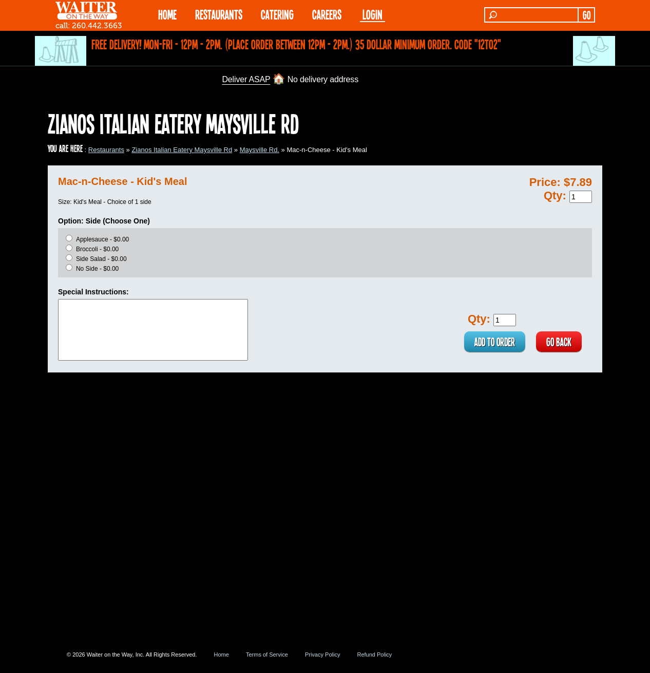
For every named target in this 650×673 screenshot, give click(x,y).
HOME (167, 14)
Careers (326, 14)
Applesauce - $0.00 (102, 239)
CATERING (277, 14)
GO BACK (558, 341)
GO (586, 15)
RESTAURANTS (218, 14)
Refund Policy (374, 654)
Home (221, 654)
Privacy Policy (322, 654)
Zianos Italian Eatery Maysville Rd (181, 150)
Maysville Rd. (259, 150)
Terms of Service (267, 654)
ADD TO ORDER (494, 341)
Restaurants (106, 150)
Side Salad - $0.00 (101, 259)
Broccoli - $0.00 (97, 249)
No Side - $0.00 (97, 268)
